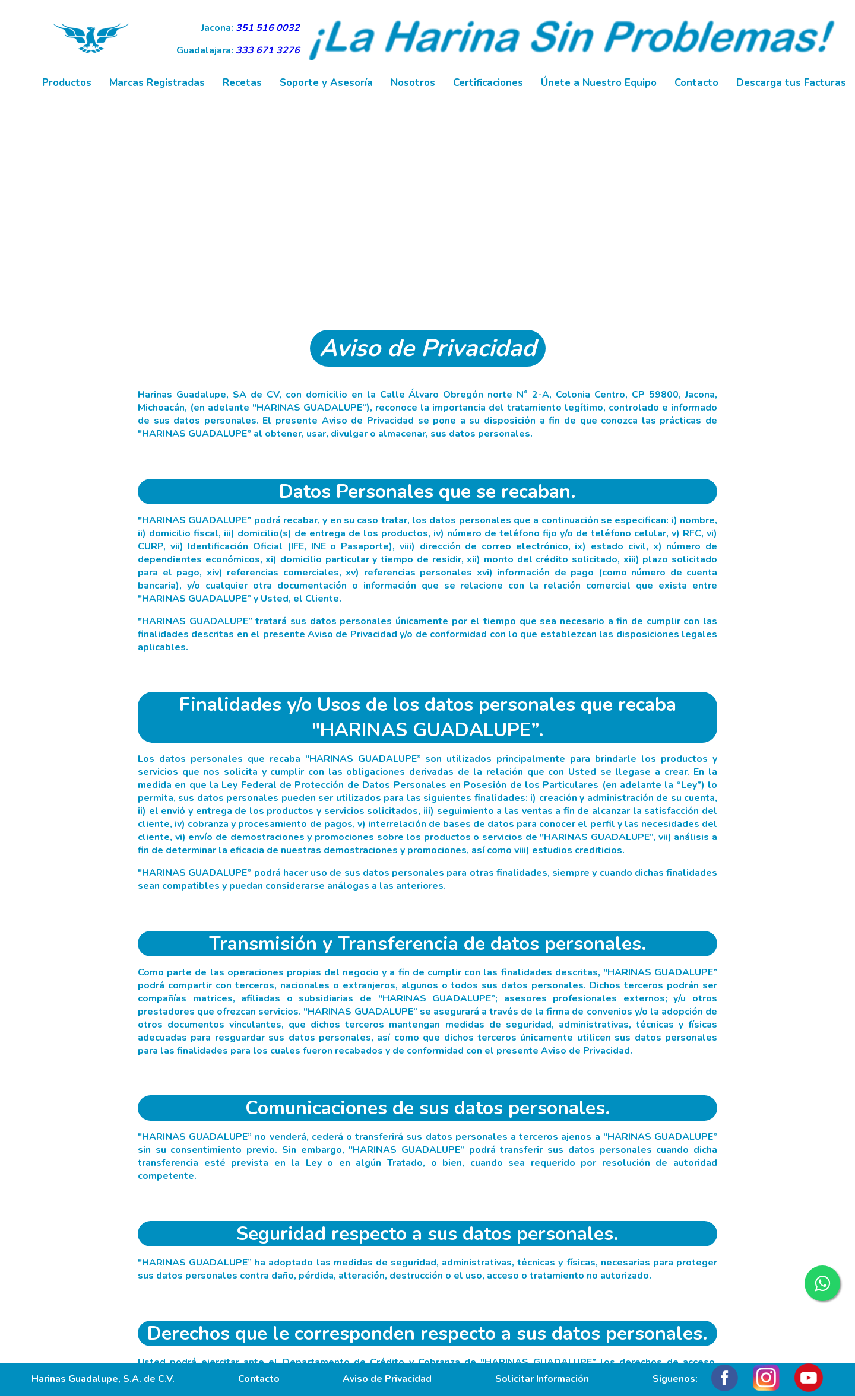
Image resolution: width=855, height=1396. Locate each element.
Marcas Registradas (157, 83)
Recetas (242, 83)
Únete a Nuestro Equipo (599, 83)
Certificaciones (488, 83)
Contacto (696, 83)
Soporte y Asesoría (326, 83)
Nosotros (413, 83)
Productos (66, 83)
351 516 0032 (268, 27)
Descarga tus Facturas (791, 83)
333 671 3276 (268, 50)
